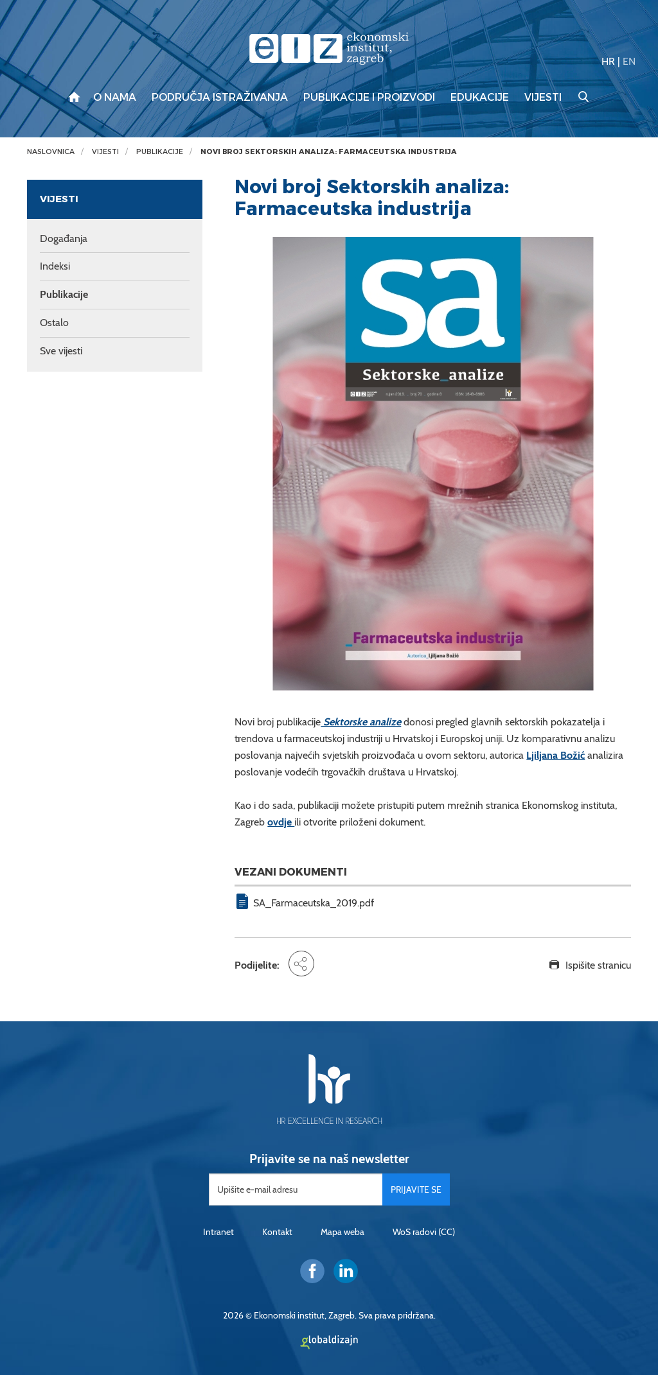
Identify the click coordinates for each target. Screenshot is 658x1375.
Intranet (218, 1232)
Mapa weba (342, 1232)
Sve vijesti (61, 351)
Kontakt (277, 1232)
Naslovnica (51, 152)
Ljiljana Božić (555, 755)
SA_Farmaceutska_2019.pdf (313, 903)
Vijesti (543, 97)
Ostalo (54, 322)
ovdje (280, 822)
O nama (114, 97)
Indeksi (55, 266)
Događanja (63, 238)
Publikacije (159, 152)
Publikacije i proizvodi (369, 97)
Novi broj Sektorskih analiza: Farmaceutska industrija (328, 152)
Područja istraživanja (220, 97)
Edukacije (479, 97)
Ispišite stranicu (598, 965)
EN (629, 61)
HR (608, 61)
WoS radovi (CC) (424, 1232)
